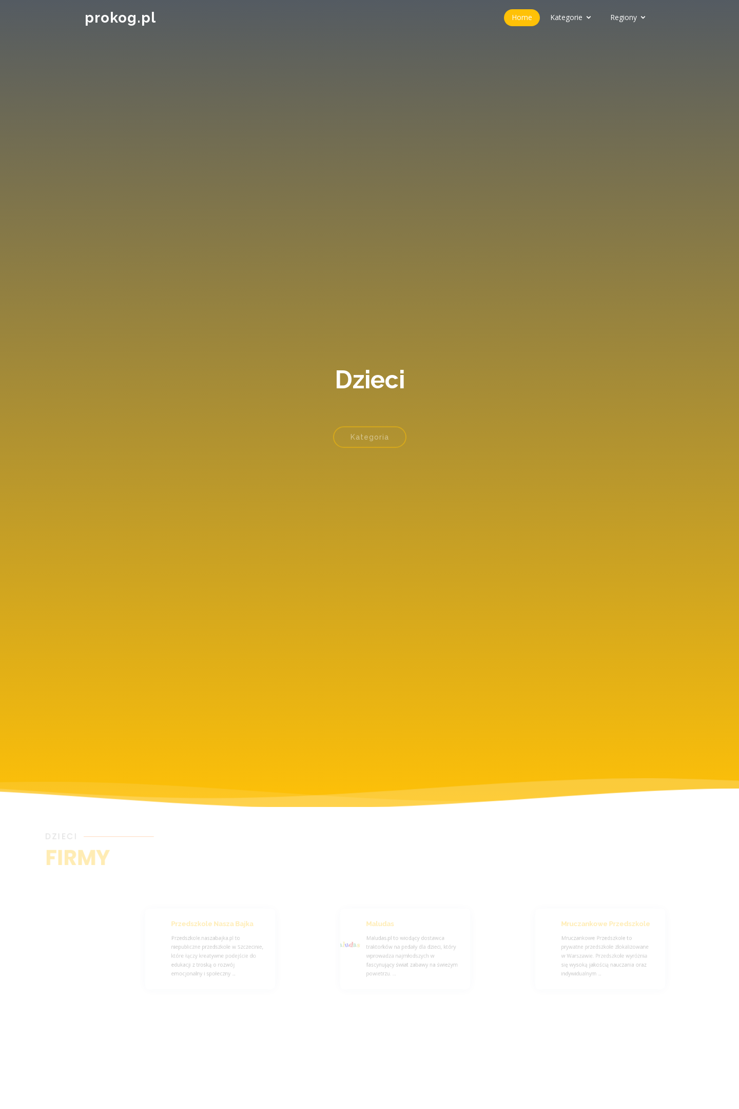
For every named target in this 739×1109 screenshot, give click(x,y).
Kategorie (566, 17)
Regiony (623, 17)
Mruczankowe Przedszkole (614, 926)
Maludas (391, 926)
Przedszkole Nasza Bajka (221, 926)
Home (522, 17)
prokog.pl (120, 17)
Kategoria (370, 444)
